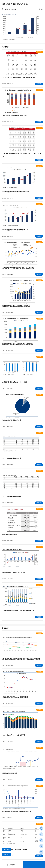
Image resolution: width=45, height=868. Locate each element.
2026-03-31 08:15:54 (7, 579)
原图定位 (39, 83)
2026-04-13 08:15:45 (7, 83)
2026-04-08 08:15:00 (7, 464)
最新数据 (6, 854)
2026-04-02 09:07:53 (7, 541)
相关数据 (6, 849)
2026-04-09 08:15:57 (7, 388)
